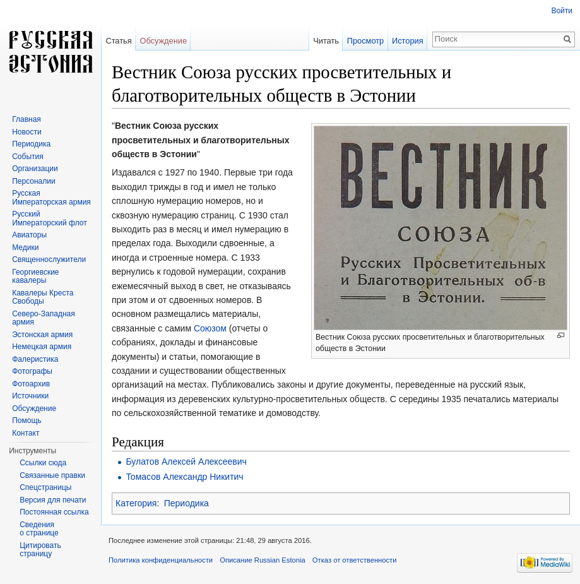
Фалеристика (35, 359)
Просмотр (365, 40)
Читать (326, 40)
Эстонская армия (42, 334)
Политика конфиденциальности (161, 560)
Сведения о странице (39, 529)
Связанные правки (52, 475)
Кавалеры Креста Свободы (42, 297)
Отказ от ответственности (354, 560)
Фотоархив (31, 383)
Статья (118, 40)
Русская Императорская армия (51, 197)
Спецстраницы (45, 487)
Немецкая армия (41, 346)
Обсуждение (163, 40)
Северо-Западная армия (43, 318)
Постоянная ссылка (54, 512)
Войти (561, 10)
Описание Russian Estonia (262, 560)
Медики (25, 247)
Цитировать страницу (40, 550)
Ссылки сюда (43, 462)
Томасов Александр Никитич (184, 477)
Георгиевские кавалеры (35, 276)
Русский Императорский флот (49, 218)
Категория (136, 503)
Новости (26, 132)
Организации (35, 168)
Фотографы (32, 371)
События (28, 156)
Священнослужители (49, 259)
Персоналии (34, 181)
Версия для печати (53, 500)
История (407, 40)
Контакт (25, 433)
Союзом (210, 328)
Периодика (186, 503)
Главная (26, 119)
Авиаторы (29, 234)
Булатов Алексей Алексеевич (186, 461)
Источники (30, 395)
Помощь (26, 420)
